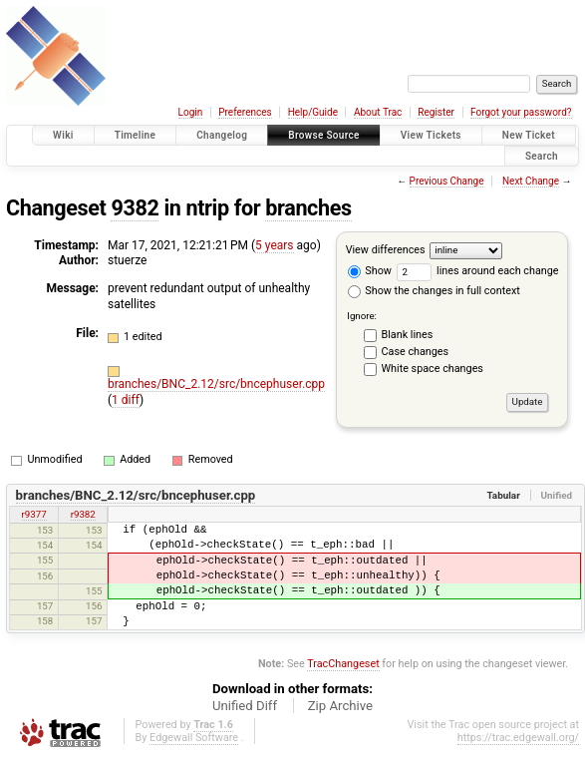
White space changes (432, 368)
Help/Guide (313, 112)
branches (308, 207)
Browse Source (324, 135)
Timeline (135, 135)
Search (541, 156)
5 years (274, 245)
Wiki (63, 135)
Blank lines (408, 334)
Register (436, 112)
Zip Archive (340, 705)
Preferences (244, 112)
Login (190, 112)
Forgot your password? (521, 112)
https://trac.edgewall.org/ (518, 737)
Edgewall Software (193, 737)
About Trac (378, 112)
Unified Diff (244, 705)
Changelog (221, 135)
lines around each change (478, 270)
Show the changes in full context (434, 290)
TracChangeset (343, 663)
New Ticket (528, 135)
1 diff (126, 400)
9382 (134, 207)
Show (370, 270)
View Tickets (431, 135)
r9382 (83, 514)
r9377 (34, 514)
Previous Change (447, 181)
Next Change (530, 181)
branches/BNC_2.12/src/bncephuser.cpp (216, 384)
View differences (386, 249)
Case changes (415, 351)
